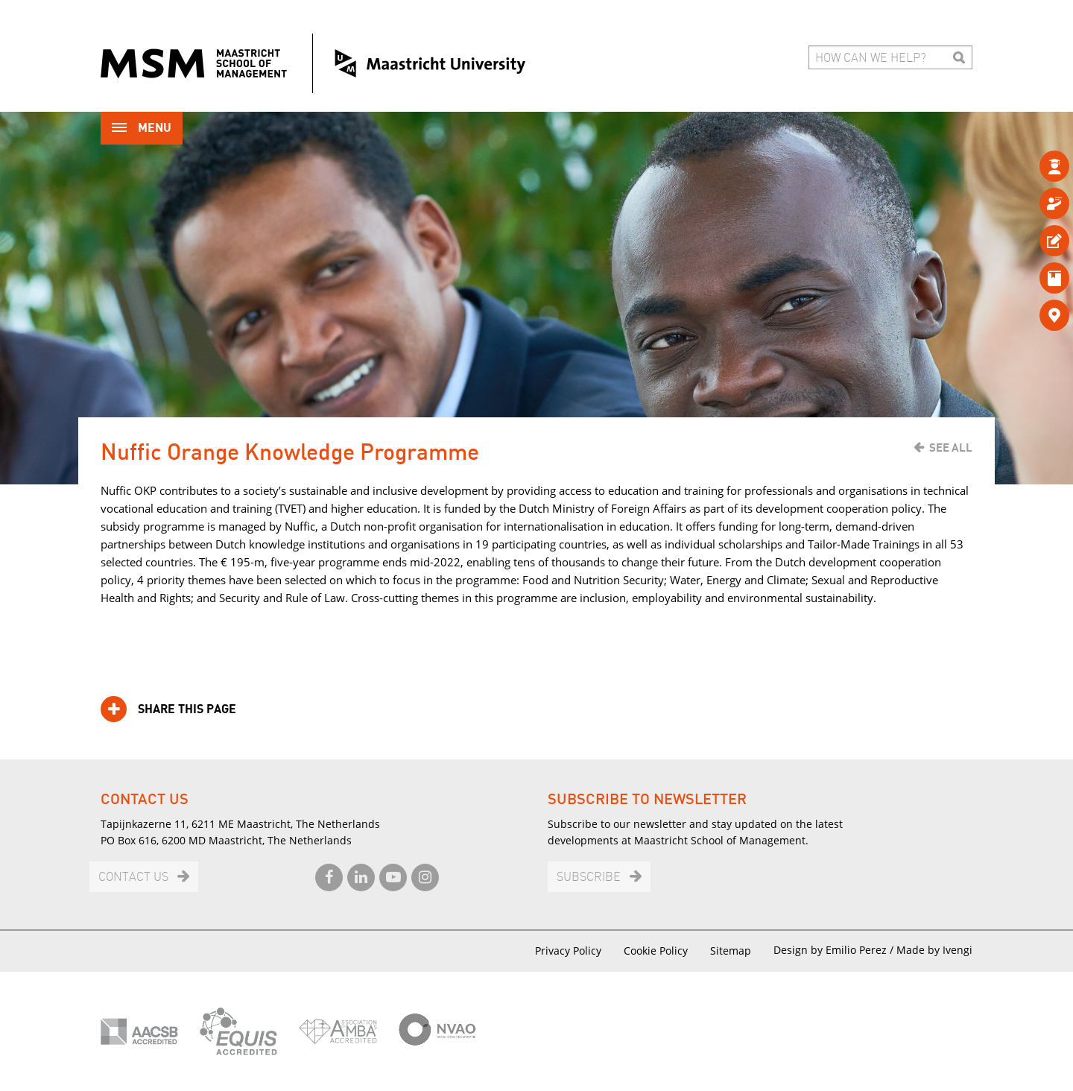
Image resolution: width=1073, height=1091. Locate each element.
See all (950, 448)
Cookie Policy (656, 950)
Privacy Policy (568, 950)
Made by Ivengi (934, 950)
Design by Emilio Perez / (834, 950)
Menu (141, 129)
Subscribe (589, 877)
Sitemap (730, 950)
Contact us (133, 877)
